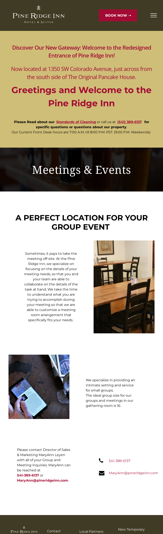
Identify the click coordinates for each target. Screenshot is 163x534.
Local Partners (91, 532)
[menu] (153, 15)
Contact (54, 531)
